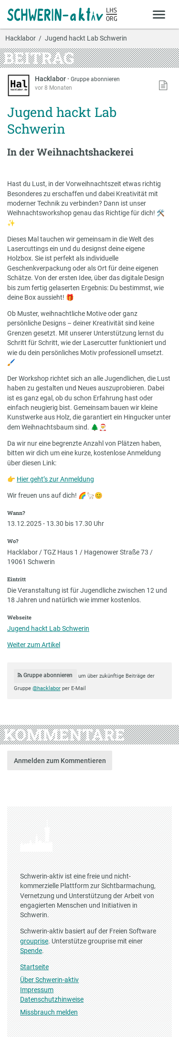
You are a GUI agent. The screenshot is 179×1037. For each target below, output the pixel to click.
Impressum (36, 990)
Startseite (34, 967)
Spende (31, 950)
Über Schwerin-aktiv (49, 980)
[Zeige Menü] (159, 14)
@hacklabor (46, 688)
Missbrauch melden (49, 1012)
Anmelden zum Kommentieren (60, 761)
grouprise (34, 941)
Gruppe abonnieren (95, 79)
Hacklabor (20, 38)
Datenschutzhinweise (52, 999)
